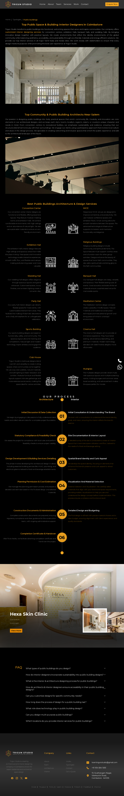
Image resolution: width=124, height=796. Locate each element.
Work (76, 4)
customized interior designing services (23, 32)
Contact (84, 4)
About (51, 4)
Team (58, 4)
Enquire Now (111, 4)
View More (16, 630)
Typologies (17, 19)
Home (42, 4)
